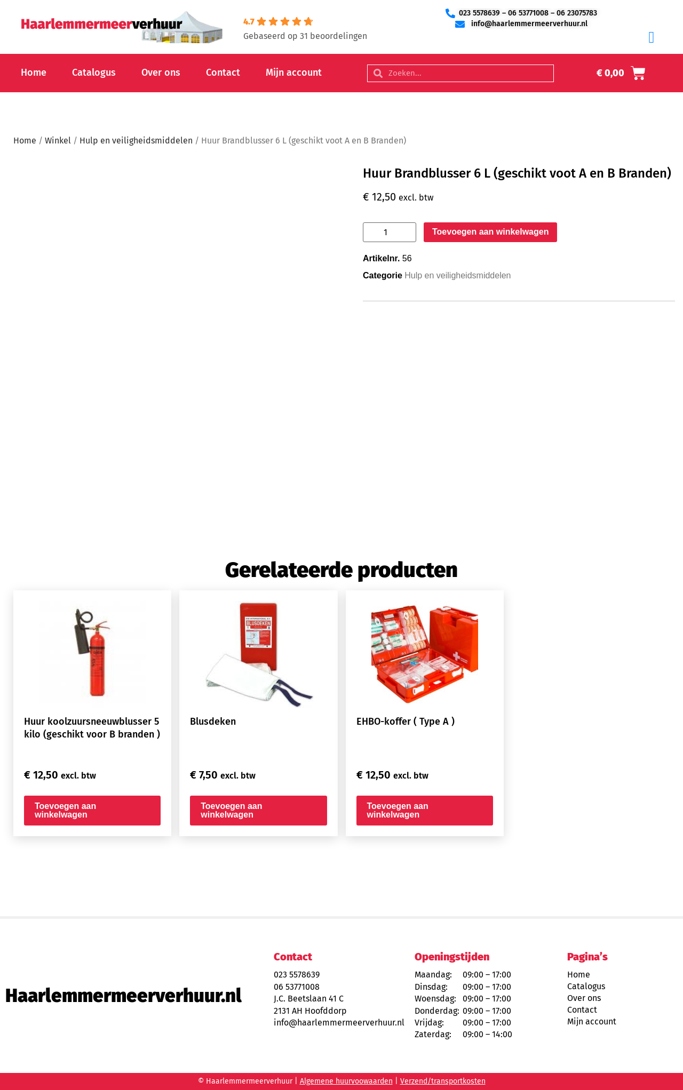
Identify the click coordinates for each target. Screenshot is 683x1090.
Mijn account (294, 72)
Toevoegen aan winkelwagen (490, 231)
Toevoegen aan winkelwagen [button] (65, 810)
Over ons (160, 72)
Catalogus (94, 72)
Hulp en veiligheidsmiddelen (136, 140)
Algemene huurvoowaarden (346, 1081)
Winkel (58, 140)
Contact (223, 72)
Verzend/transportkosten (443, 1081)
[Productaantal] (389, 232)
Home (33, 72)
